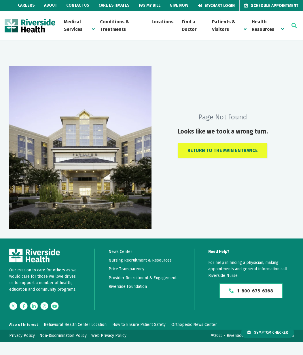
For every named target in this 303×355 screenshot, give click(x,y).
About (50, 5)
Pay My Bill (149, 5)
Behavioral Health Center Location (75, 324)
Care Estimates (114, 5)
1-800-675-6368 (251, 291)
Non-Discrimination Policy (63, 335)
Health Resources (263, 25)
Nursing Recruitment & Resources (140, 260)
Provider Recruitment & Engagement (143, 277)
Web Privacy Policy (108, 335)
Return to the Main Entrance (223, 150)
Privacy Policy (22, 335)
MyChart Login (216, 5)
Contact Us (77, 5)
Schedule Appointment (271, 5)
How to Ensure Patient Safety (139, 324)
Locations (162, 22)
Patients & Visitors (223, 25)
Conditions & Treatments (114, 25)
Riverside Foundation (128, 286)
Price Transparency (126, 268)
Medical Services (73, 25)
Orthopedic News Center (194, 324)
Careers (26, 5)
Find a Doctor (189, 25)
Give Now (179, 5)
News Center (120, 251)
